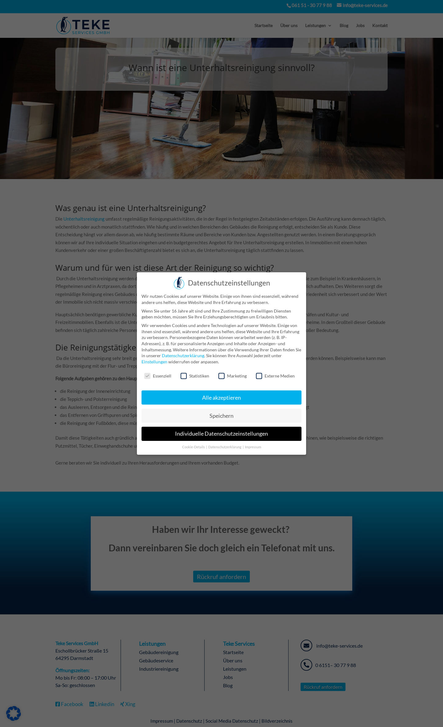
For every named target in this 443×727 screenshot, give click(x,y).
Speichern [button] (221, 416)
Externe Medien (275, 376)
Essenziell (157, 376)
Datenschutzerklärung (183, 355)
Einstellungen (154, 361)
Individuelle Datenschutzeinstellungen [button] (221, 433)
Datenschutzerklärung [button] (225, 447)
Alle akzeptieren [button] (221, 397)
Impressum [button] (253, 447)
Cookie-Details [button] (194, 447)
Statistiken (195, 376)
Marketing (232, 376)
